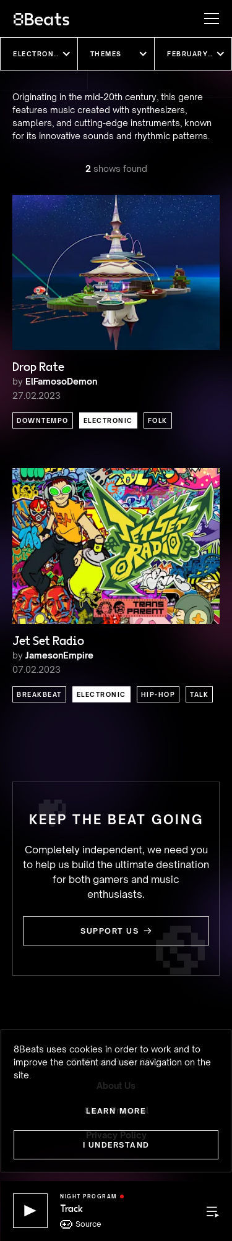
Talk (199, 694)
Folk (158, 420)
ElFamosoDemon (61, 381)
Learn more (116, 1110)
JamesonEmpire (59, 655)
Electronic (108, 420)
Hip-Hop (158, 694)
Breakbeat (39, 694)
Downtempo (43, 420)
